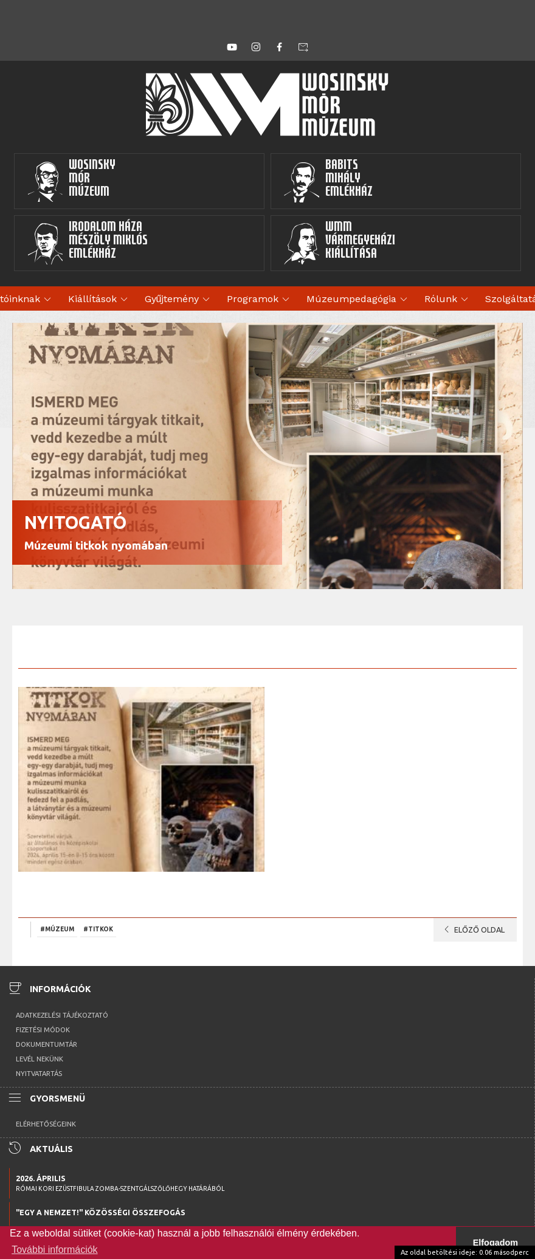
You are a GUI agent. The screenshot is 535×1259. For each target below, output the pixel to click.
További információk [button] (54, 1249)
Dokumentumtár (46, 1044)
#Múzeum (57, 929)
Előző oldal (472, 929)
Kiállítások (99, 299)
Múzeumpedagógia (358, 299)
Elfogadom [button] (495, 1242)
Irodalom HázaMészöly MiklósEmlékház (87, 243)
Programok (260, 299)
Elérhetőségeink (46, 1124)
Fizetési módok (43, 1029)
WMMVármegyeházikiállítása (339, 243)
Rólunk (448, 299)
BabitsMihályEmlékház (328, 181)
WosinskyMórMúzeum (71, 181)
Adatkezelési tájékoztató (62, 1015)
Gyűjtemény (179, 299)
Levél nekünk (39, 1059)
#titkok (98, 929)
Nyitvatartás (39, 1073)
